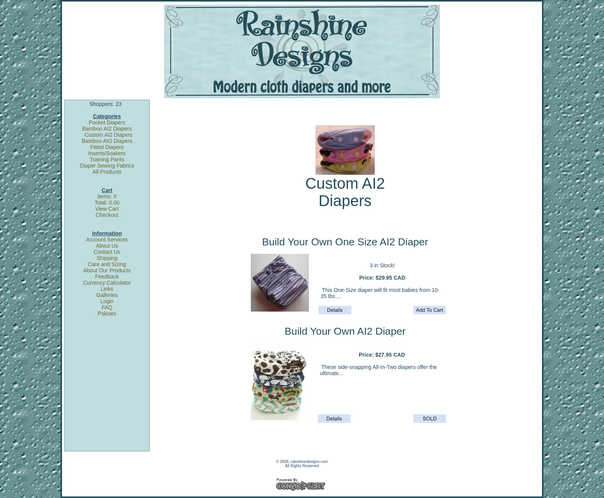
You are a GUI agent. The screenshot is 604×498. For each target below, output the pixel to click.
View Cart (106, 209)
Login (107, 301)
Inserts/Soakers (107, 153)
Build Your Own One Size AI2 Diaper (345, 242)
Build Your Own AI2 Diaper (345, 331)
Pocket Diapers (107, 122)
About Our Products (107, 270)
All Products (106, 172)
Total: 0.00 (106, 203)
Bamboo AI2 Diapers (107, 129)
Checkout (107, 215)
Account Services (107, 239)
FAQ (107, 307)
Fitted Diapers (107, 147)
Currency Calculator (107, 283)
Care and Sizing (107, 264)
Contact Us (107, 252)
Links (107, 289)
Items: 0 (107, 196)
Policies (107, 313)
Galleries (106, 295)
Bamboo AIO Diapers (107, 141)
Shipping (106, 258)
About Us (107, 246)
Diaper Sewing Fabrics (107, 166)
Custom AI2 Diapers (108, 135)
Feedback (107, 276)
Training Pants (107, 159)
